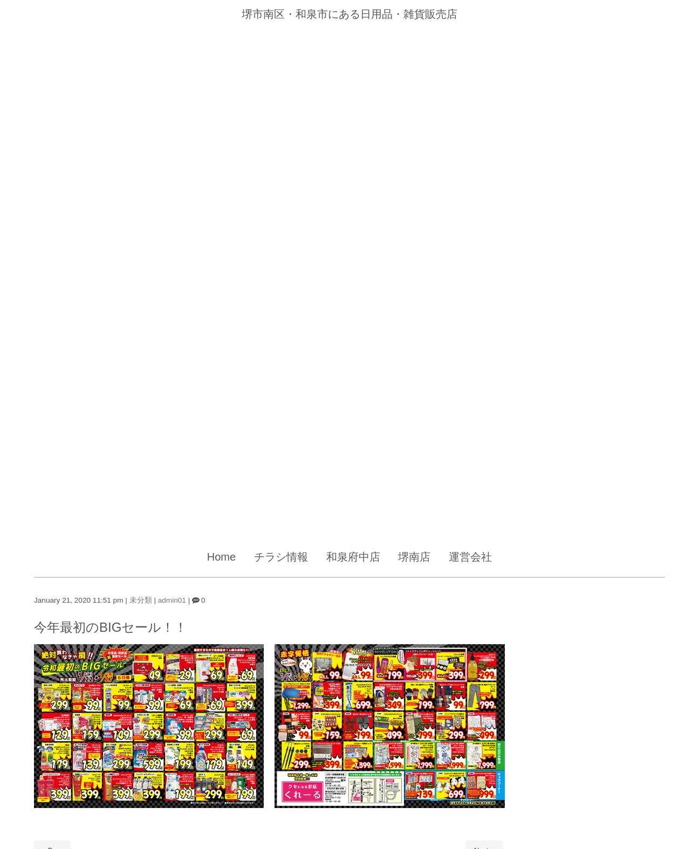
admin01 (172, 600)
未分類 (140, 600)
